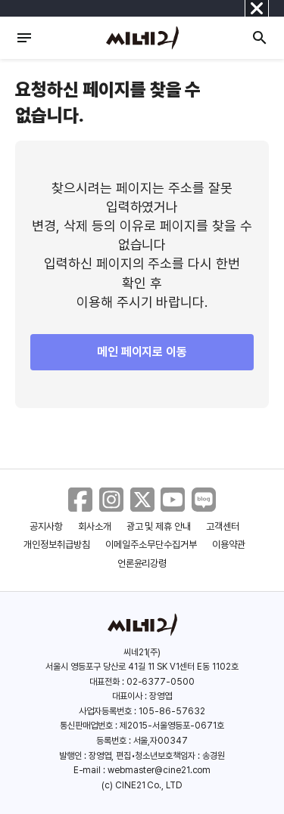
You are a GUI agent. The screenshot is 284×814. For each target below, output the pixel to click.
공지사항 (46, 526)
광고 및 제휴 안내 (159, 526)
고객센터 (222, 526)
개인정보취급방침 (56, 544)
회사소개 (94, 526)
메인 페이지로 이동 (142, 352)
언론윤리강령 (142, 563)
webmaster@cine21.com (159, 770)
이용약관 (228, 544)
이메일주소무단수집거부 (151, 544)
